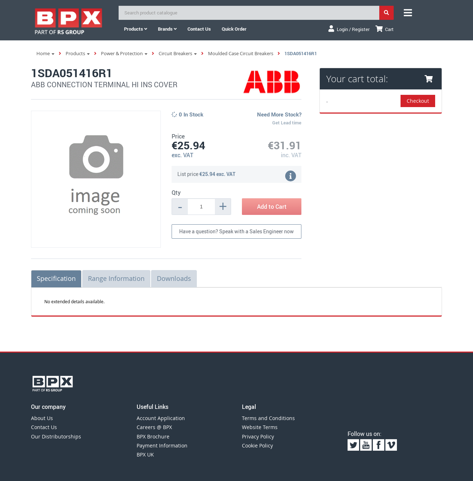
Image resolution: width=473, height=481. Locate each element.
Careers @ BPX (154, 427)
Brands (167, 29)
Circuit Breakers (178, 53)
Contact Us (44, 427)
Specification (56, 278)
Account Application (161, 418)
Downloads (174, 278)
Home (45, 53)
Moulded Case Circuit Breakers (240, 53)
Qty (176, 193)
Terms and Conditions (268, 418)
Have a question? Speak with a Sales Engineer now (236, 231)
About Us (42, 418)
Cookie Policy (257, 445)
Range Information (116, 278)
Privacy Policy (258, 436)
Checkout (418, 100)
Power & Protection (124, 53)
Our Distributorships (56, 436)
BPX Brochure (153, 436)
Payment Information (162, 445)
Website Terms (260, 427)
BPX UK (145, 454)
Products (135, 29)
